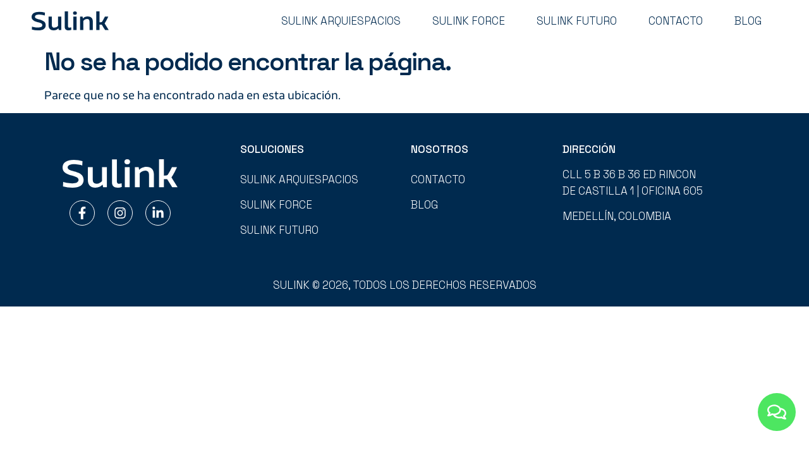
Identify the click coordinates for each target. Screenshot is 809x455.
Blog (748, 21)
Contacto (675, 21)
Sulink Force (468, 21)
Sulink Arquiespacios (341, 21)
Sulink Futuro (577, 21)
